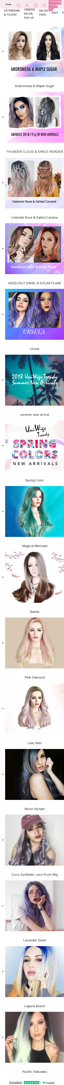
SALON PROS (43, 12)
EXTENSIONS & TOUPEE (12, 12)
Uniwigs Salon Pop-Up (29, 13)
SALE (55, 12)
